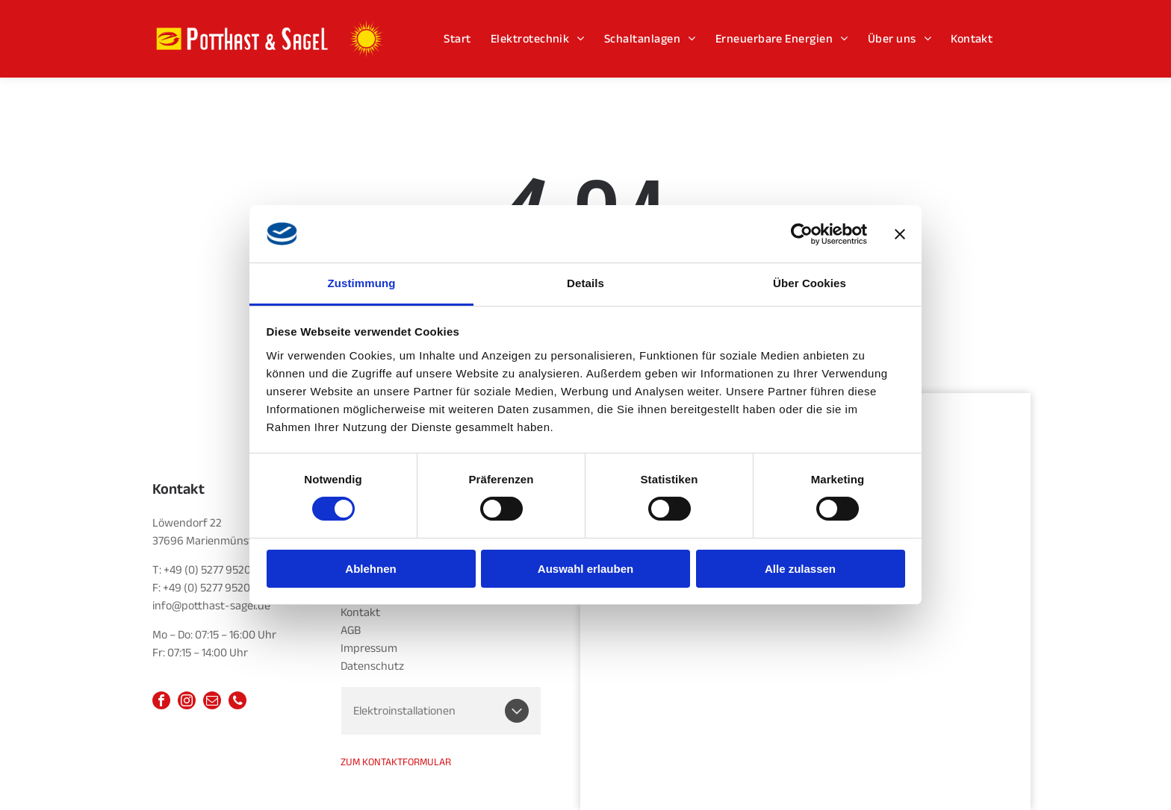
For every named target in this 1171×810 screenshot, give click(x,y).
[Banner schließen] (900, 233)
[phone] (237, 702)
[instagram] (187, 702)
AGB (351, 630)
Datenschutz (372, 666)
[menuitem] (457, 38)
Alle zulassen (800, 568)
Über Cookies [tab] (809, 283)
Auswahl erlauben (585, 568)
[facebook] (161, 702)
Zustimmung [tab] (362, 283)
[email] (212, 702)
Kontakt (360, 612)
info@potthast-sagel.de (211, 605)
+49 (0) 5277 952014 (212, 570)
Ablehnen (370, 568)
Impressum (369, 648)
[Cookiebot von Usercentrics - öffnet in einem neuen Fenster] (801, 233)
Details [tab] (585, 283)
